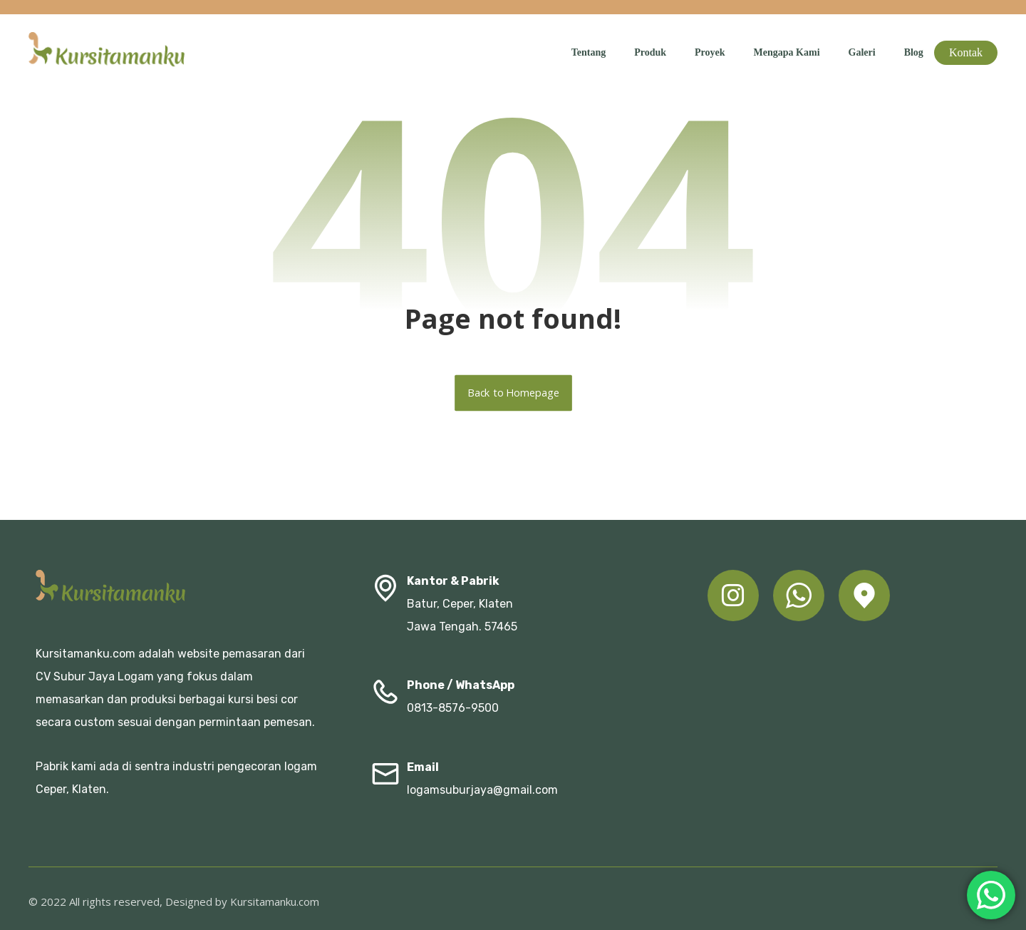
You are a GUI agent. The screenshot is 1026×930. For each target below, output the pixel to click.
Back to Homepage (513, 393)
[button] (733, 595)
